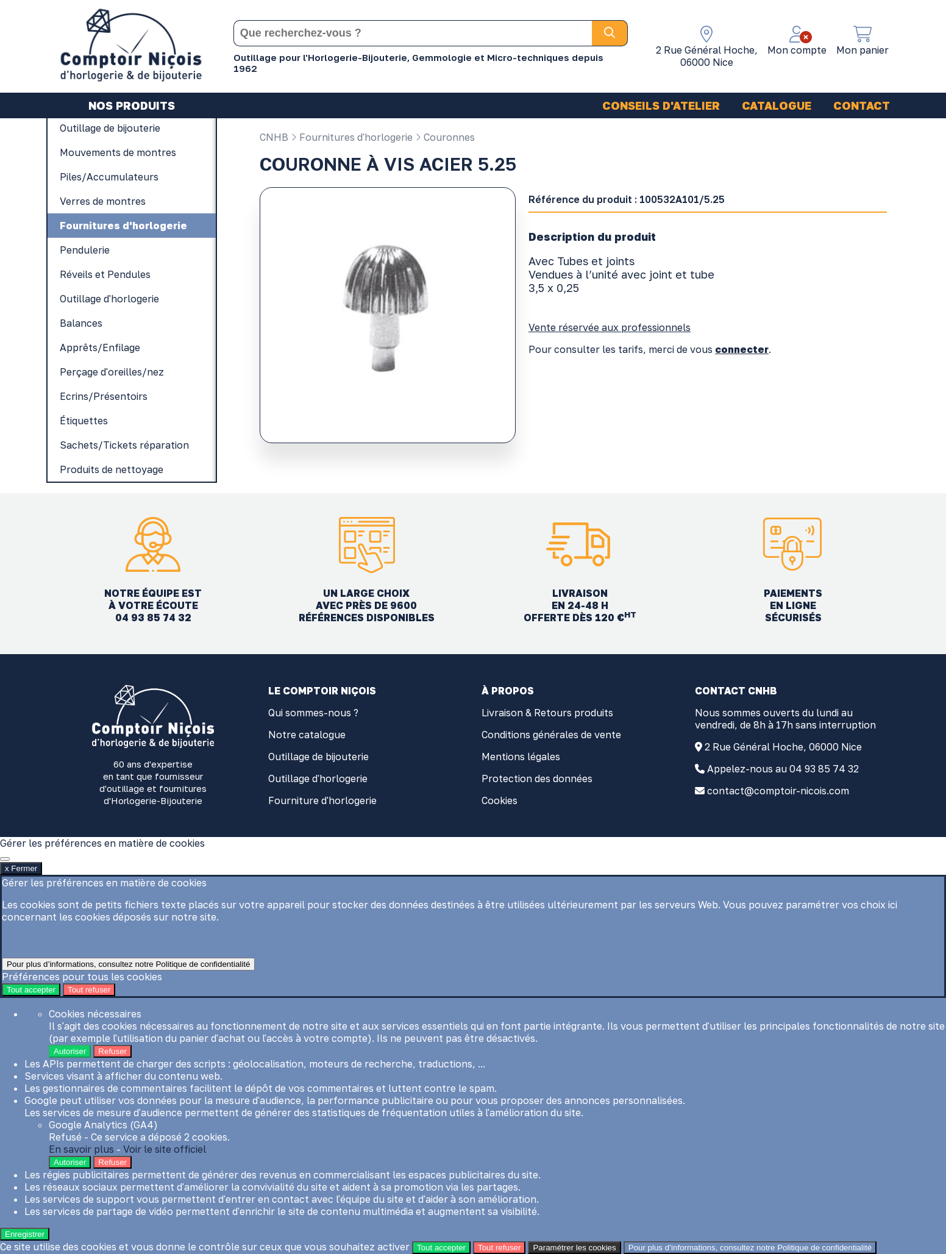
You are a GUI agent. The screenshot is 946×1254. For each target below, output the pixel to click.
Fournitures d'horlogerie (352, 137)
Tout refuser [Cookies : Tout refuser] (89, 989)
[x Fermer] (5, 859)
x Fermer (21, 868)
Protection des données (537, 778)
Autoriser (70, 1051)
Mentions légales (521, 756)
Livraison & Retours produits (547, 713)
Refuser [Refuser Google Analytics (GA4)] (112, 1162)
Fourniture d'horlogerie (322, 800)
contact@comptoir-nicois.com (778, 791)
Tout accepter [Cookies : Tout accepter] (31, 989)
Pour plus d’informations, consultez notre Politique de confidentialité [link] (128, 964)
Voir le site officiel (164, 1149)
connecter (742, 349)
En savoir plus (81, 1149)
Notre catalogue (307, 735)
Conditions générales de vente (551, 735)
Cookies (499, 800)
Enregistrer (24, 1234)
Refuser (112, 1051)
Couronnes (445, 137)
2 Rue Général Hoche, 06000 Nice (783, 747)
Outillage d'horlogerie (318, 778)
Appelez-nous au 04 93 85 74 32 (783, 769)
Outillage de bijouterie (318, 756)
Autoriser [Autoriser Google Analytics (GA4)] (70, 1162)
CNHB (274, 137)
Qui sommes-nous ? (313, 713)
